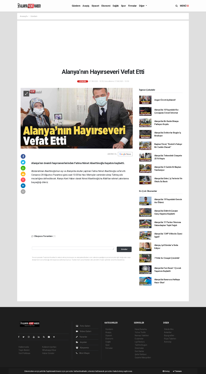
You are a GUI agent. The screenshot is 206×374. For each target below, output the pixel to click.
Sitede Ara (168, 329)
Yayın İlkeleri (24, 350)
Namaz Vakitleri (142, 335)
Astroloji (167, 342)
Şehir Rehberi (140, 354)
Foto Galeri (83, 326)
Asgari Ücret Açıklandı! (165, 100)
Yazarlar (81, 337)
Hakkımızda (24, 347)
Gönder (124, 249)
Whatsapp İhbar (49, 350)
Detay (166, 371)
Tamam (177, 371)
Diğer (142, 5)
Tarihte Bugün (141, 345)
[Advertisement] (103, 44)
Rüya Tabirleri (170, 339)
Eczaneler (139, 339)
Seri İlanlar (139, 351)
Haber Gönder (48, 353)
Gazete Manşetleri (143, 357)
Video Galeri (83, 331)
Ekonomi (105, 5)
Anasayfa (24, 16)
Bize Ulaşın (83, 353)
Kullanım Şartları (49, 347)
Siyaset (95, 5)
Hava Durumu (141, 329)
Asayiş (86, 5)
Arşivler (81, 342)
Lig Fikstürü (140, 342)
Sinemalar (139, 348)
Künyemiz (82, 348)
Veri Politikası (24, 353)
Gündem (76, 5)
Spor (123, 5)
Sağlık (116, 5)
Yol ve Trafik (140, 332)
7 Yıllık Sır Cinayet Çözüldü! (166, 258)
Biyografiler (169, 335)
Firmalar (132, 5)
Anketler (168, 332)
